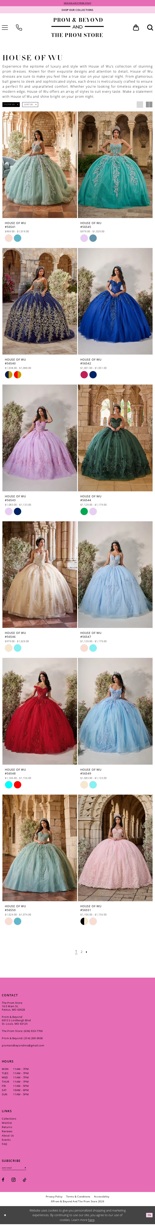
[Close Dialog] (5, 1216)
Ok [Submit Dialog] (148, 1217)
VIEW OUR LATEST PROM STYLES (77, 3)
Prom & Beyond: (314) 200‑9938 (22, 1039)
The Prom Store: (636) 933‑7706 (22, 1032)
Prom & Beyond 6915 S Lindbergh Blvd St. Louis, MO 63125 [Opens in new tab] (16, 1021)
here (91, 1222)
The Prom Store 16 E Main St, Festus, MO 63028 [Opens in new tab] (13, 1007)
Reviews (7, 1132)
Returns (7, 1128)
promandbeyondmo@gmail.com (23, 1046)
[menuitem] (19, 28)
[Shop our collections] (77, 10)
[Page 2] (81, 952)
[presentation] (39, 165)
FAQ (4, 1145)
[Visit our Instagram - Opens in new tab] (14, 1181)
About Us (8, 1136)
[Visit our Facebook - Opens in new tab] (3, 1182)
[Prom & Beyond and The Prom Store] (77, 28)
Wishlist (7, 1123)
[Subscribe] (32, 1169)
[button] (136, 28)
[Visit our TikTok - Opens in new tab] (24, 1182)
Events (6, 1140)
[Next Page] (87, 952)
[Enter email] (18, 1169)
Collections (9, 1119)
